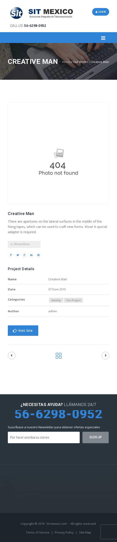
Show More (20, 244)
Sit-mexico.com (56, 524)
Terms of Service (38, 532)
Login (101, 12)
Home (66, 62)
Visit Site (22, 330)
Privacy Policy (64, 532)
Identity (56, 300)
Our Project (73, 300)
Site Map (85, 532)
